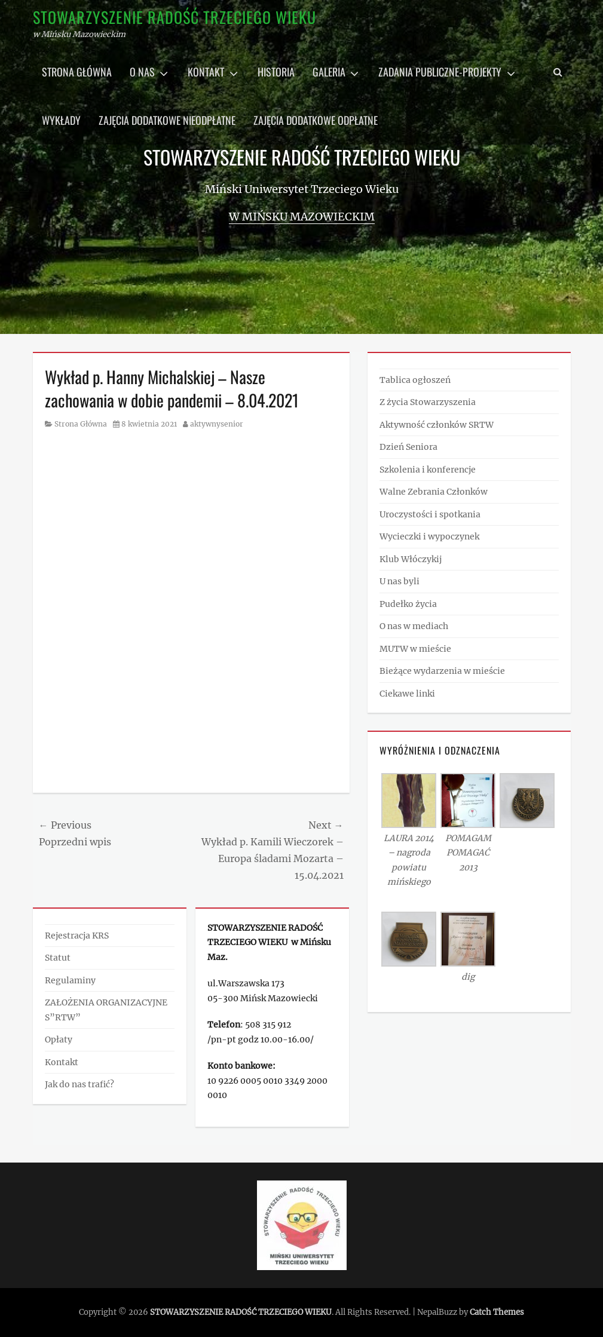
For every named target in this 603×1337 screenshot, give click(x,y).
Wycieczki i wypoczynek (429, 536)
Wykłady (61, 120)
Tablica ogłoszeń (415, 380)
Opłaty (58, 1039)
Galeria (329, 71)
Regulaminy (70, 980)
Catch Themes (497, 1312)
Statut (58, 957)
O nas (142, 71)
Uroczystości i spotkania (429, 514)
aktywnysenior (216, 423)
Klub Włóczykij (410, 559)
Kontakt (206, 71)
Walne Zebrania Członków (433, 491)
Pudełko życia (408, 604)
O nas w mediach (413, 626)
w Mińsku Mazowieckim (302, 216)
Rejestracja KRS (77, 935)
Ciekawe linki (407, 693)
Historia (276, 71)
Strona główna (77, 71)
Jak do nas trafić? (79, 1084)
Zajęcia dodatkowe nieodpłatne (167, 120)
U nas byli (399, 581)
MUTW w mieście (415, 648)
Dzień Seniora (408, 446)
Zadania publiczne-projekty (439, 71)
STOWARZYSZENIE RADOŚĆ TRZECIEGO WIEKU (174, 17)
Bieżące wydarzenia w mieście (442, 671)
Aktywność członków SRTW (436, 424)
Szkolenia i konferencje (427, 469)
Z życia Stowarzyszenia (427, 402)
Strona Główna (80, 423)
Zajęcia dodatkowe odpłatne (315, 120)
